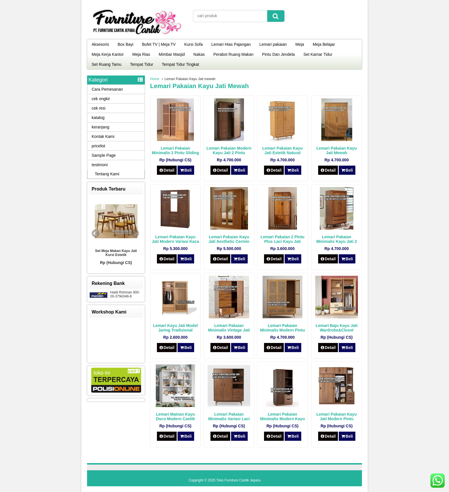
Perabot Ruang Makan (233, 54)
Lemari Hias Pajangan (231, 44)
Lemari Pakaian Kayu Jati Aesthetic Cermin (228, 239)
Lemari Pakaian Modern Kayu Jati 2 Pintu (228, 150)
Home (154, 79)
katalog (98, 117)
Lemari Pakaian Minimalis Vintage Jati (229, 327)
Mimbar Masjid (172, 54)
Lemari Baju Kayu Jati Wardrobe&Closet (336, 327)
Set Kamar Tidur (318, 54)
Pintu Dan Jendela (278, 54)
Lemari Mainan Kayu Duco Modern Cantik (175, 416)
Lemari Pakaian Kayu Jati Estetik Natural (282, 150)
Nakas (199, 54)
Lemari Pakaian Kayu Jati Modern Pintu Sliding (336, 419)
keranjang (100, 127)
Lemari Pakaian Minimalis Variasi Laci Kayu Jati (229, 419)
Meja (300, 44)
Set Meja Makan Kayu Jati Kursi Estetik (116, 253)
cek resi (98, 108)
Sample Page (104, 155)
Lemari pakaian (273, 44)
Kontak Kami (103, 136)
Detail (167, 170)
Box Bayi (125, 44)
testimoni (100, 164)
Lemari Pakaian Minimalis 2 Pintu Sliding (175, 150)
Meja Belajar (324, 44)
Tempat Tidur (141, 64)
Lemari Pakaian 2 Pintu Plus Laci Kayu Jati (282, 239)
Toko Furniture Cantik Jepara (238, 480)
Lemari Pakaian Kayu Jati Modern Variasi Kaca (175, 239)
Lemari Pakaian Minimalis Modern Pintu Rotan (282, 330)
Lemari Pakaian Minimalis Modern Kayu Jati (282, 419)
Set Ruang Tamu (106, 64)
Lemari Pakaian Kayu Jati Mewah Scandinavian (336, 153)
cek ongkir (101, 98)
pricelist (98, 146)
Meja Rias (141, 54)
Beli (186, 170)
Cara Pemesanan (107, 89)
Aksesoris (100, 44)
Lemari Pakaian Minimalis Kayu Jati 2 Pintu (336, 241)
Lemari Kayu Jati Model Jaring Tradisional (175, 327)
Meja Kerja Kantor (108, 54)
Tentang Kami (107, 174)
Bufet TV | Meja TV (159, 44)
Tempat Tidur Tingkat (180, 64)
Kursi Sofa (193, 44)
